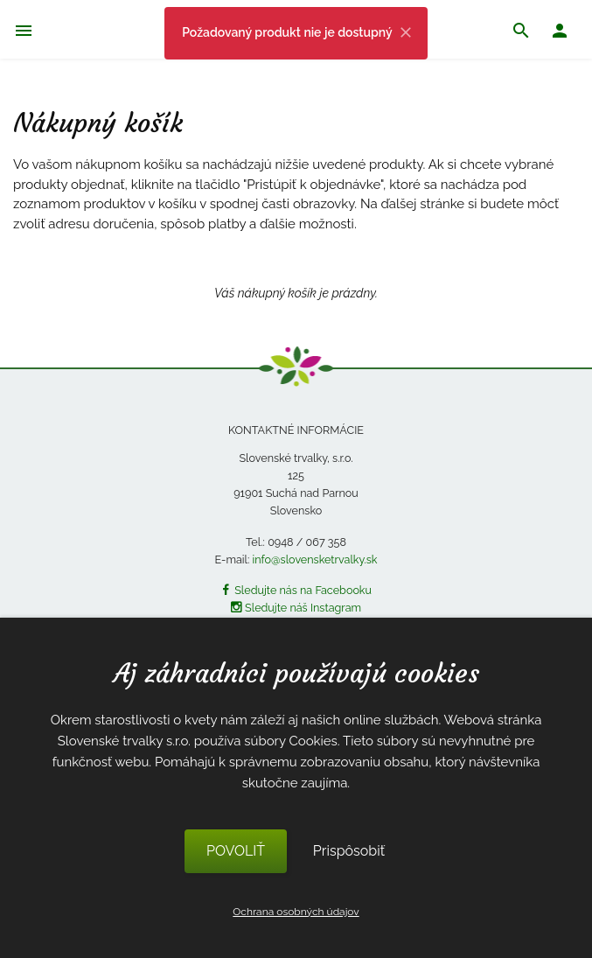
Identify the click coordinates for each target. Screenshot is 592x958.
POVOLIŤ (235, 851)
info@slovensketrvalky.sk (315, 559)
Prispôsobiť (349, 851)
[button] (559, 32)
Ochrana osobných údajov (296, 912)
